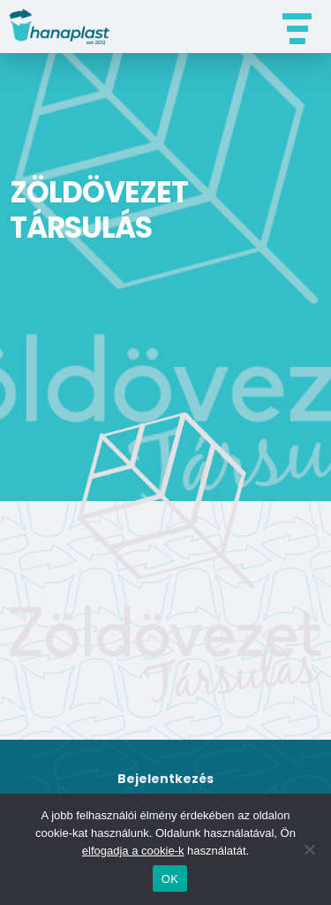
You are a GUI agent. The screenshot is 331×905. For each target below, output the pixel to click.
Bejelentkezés (165, 778)
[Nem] (309, 849)
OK (170, 879)
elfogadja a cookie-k (133, 850)
